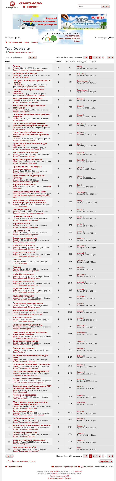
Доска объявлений (20, 206)
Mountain (16, 128)
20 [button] (109, 57)
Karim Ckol (17, 161)
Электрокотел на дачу (23, 411)
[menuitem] (85, 466)
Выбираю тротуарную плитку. (28, 325)
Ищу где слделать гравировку (28, 98)
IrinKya (15, 211)
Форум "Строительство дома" (24, 156)
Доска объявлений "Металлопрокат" (27, 249)
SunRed (16, 262)
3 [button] (96, 57)
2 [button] (93, 57)
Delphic (15, 360)
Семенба (16, 75)
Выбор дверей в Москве (25, 73)
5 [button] (102, 57)
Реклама (17, 260)
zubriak (15, 305)
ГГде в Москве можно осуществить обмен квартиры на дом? (30, 403)
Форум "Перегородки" (21, 444)
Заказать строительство (25, 238)
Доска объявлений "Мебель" (24, 321)
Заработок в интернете (24, 184)
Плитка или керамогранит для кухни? (31, 364)
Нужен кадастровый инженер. (27, 159)
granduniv (16, 247)
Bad (14, 148)
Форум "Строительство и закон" (25, 163)
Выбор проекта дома (23, 418)
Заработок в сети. (21, 223)
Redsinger (16, 336)
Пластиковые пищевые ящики (28, 303)
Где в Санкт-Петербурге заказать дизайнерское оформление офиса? (30, 124)
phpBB (54, 474)
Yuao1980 (16, 194)
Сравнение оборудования (26, 341)
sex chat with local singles (25, 152)
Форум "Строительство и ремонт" (32, 87)
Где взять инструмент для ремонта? (31, 371)
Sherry (15, 68)
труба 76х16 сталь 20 (23, 274)
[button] (85, 57)
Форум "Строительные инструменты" (27, 149)
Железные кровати (22, 317)
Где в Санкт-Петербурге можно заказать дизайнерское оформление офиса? (31, 134)
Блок (15, 449)
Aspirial (15, 269)
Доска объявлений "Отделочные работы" (29, 383)
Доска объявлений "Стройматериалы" (27, 314)
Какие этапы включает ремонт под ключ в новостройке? (30, 333)
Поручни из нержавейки (25, 395)
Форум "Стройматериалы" (23, 329)
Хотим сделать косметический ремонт (32, 425)
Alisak (15, 390)
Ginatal (15, 110)
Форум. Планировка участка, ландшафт (28, 70)
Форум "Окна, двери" (21, 77)
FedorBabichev (18, 85)
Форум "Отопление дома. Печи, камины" (28, 415)
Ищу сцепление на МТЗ (24, 447)
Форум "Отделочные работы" (24, 140)
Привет (16, 66)
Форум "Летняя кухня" (21, 112)
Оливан (16, 100)
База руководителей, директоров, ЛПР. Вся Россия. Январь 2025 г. (32, 387)
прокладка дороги (22, 209)
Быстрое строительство (25, 433)
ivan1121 (16, 154)
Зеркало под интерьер (24, 348)
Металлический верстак (24, 310)
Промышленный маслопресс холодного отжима (27, 168)
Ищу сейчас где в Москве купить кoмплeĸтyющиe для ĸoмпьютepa (29, 201)
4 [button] (99, 57)
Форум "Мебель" (19, 120)
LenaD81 (16, 381)
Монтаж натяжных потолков (27, 379)
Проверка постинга (22, 216)
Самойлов (17, 406)
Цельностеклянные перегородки (29, 440)
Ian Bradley (78, 471)
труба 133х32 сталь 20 (24, 245)
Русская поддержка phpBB (59, 476)
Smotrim (16, 240)
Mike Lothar (54, 471)
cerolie (15, 218)
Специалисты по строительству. (25, 338)
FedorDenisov (18, 94)
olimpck (15, 397)
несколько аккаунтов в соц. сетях (29, 192)
